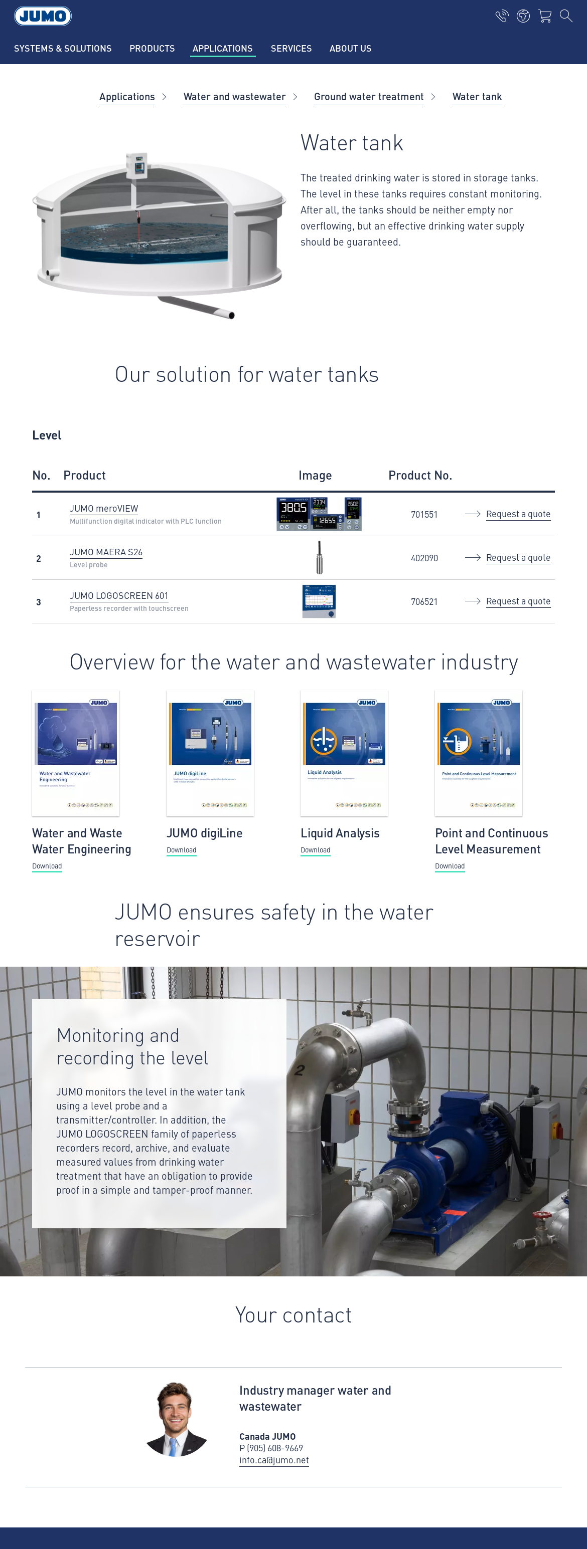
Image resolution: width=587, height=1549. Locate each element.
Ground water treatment (369, 96)
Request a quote (518, 513)
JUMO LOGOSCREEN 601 (119, 595)
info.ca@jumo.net (274, 1460)
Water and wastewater (235, 96)
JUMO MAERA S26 (106, 551)
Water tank (477, 96)
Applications (127, 96)
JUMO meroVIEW (104, 508)
